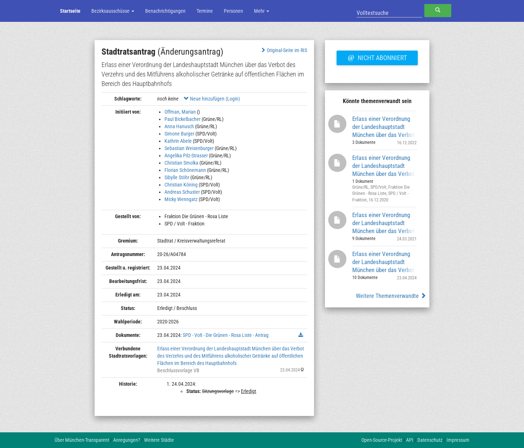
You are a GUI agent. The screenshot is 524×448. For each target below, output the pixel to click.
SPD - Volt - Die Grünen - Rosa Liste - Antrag (226, 335)
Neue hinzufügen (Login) (212, 99)
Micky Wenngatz (181, 199)
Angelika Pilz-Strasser (186, 155)
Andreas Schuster (182, 192)
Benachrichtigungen (165, 11)
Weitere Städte (159, 440)
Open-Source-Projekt (381, 440)
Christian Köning (181, 185)
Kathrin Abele (178, 141)
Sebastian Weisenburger (189, 148)
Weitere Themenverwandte (391, 295)
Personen (233, 11)
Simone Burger (179, 134)
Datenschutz (429, 440)
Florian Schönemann (185, 170)
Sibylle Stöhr (176, 177)
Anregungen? (126, 440)
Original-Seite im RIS (283, 50)
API (409, 440)
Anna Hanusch (179, 126)
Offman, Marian (180, 112)
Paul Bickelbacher (182, 119)
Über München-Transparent (82, 440)
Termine (204, 11)
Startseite (70, 11)
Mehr (261, 11)
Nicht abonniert (377, 57)
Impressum (457, 440)
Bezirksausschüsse (112, 11)
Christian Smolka (181, 163)
